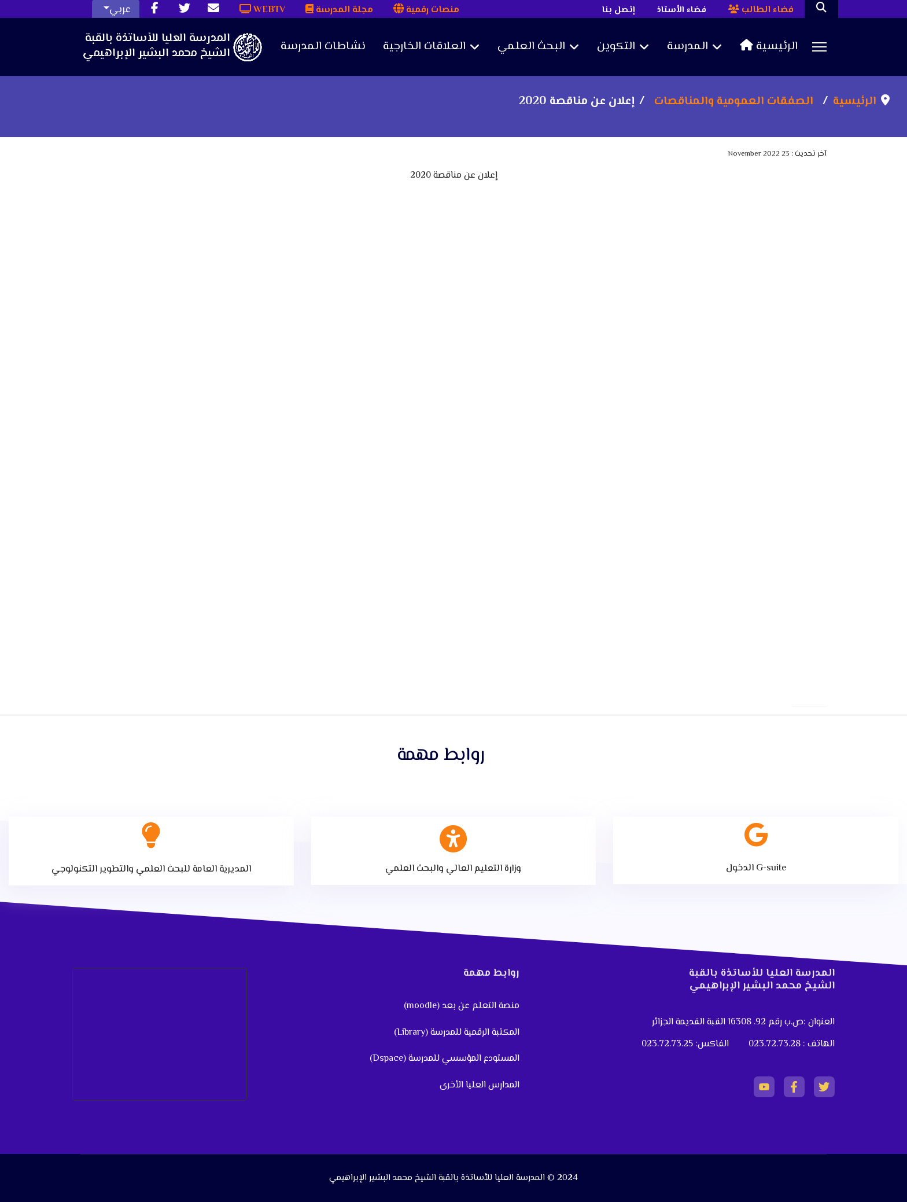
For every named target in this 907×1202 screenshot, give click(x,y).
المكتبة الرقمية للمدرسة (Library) (456, 1032)
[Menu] (819, 47)
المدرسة (687, 47)
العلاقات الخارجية (424, 47)
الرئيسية (769, 47)
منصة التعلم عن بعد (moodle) (460, 1006)
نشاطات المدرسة (323, 47)
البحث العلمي (531, 47)
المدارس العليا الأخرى (479, 1085)
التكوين (616, 47)
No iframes (453, 394)
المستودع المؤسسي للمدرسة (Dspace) (444, 1059)
